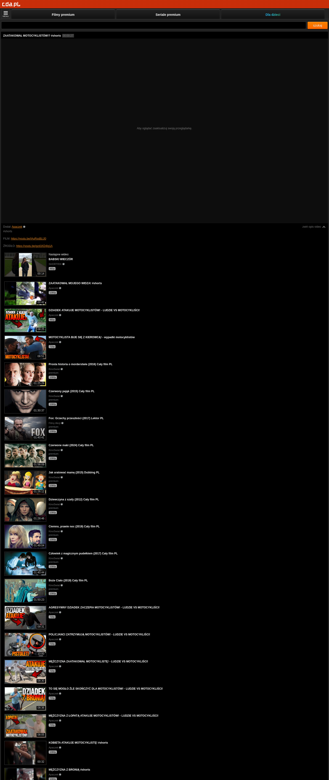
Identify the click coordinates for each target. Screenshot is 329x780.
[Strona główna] (11, 4)
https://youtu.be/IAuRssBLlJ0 (28, 238)
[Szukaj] (153, 25)
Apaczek (17, 226)
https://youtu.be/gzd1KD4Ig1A (34, 246)
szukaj (317, 25)
